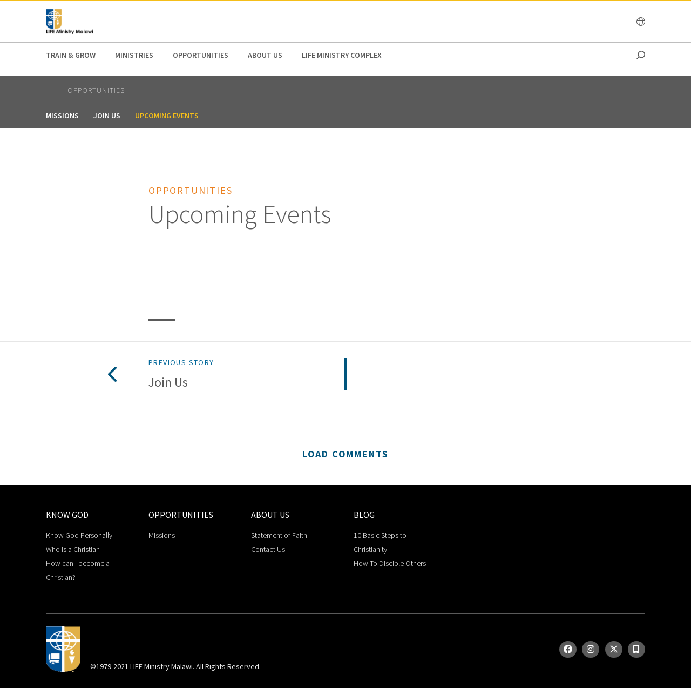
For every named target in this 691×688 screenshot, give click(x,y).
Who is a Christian (73, 549)
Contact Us (268, 549)
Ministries (134, 55)
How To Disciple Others (390, 563)
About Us (265, 55)
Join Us (106, 115)
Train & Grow (71, 55)
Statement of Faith (279, 535)
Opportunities (200, 55)
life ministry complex (342, 55)
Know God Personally (79, 535)
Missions (62, 115)
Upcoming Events (167, 115)
